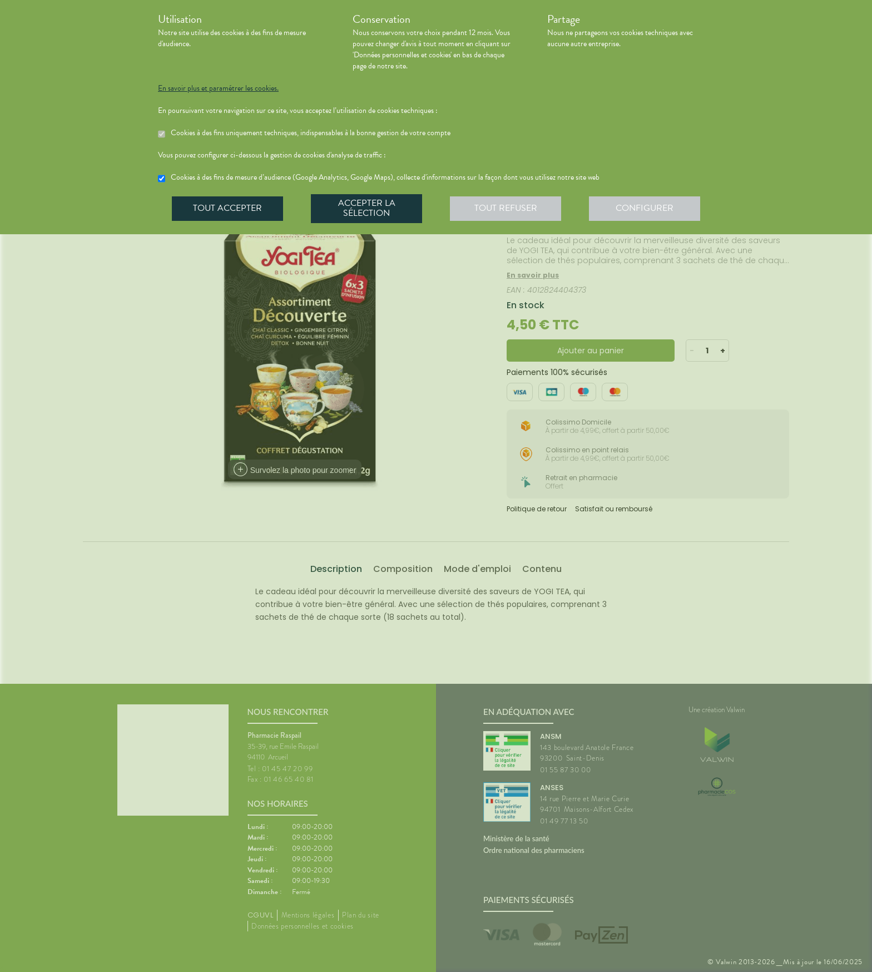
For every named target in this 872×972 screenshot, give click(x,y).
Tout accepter (227, 208)
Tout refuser (505, 208)
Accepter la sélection (366, 208)
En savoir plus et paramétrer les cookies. (218, 88)
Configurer (644, 208)
